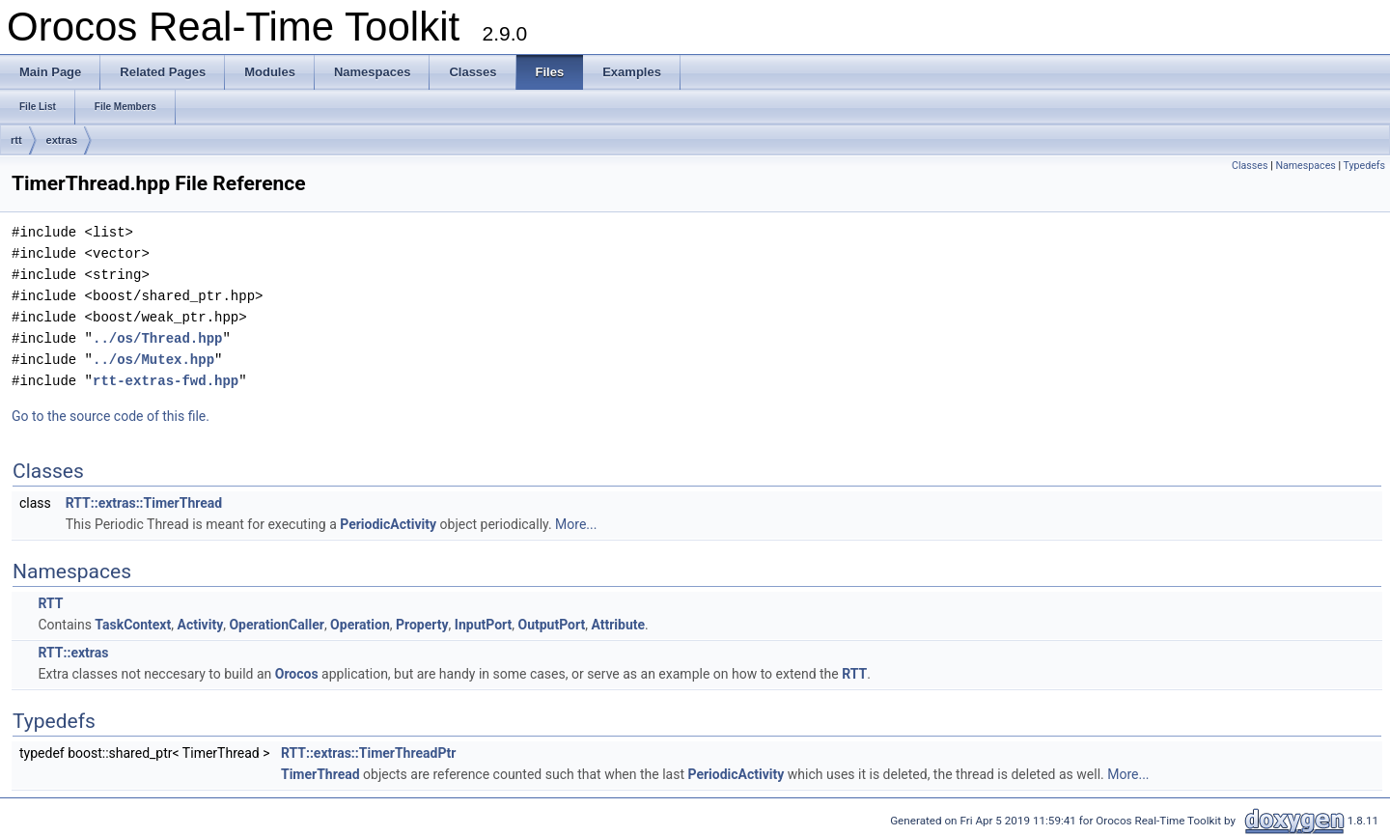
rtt (16, 140)
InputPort (483, 624)
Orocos (297, 674)
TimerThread (320, 774)
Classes (1249, 165)
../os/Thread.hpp (157, 338)
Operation (360, 624)
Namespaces (1305, 165)
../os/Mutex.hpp (153, 359)
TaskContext (133, 624)
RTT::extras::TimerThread (144, 503)
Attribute (618, 624)
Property (422, 624)
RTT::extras (73, 652)
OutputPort (552, 624)
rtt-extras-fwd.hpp (165, 381)
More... (576, 524)
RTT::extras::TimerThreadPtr (368, 753)
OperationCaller (276, 624)
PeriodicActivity (388, 524)
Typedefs (1364, 165)
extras (61, 140)
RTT (50, 603)
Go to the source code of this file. (110, 416)
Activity (200, 624)
